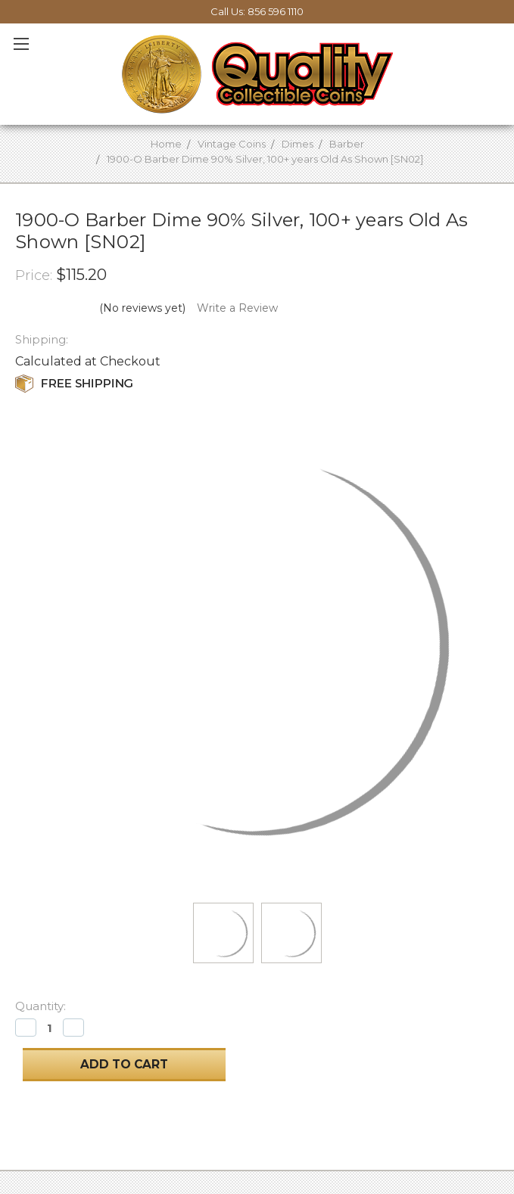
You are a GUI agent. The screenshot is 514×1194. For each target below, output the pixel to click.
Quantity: (40, 1006)
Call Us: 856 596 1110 (257, 11)
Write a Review (237, 308)
